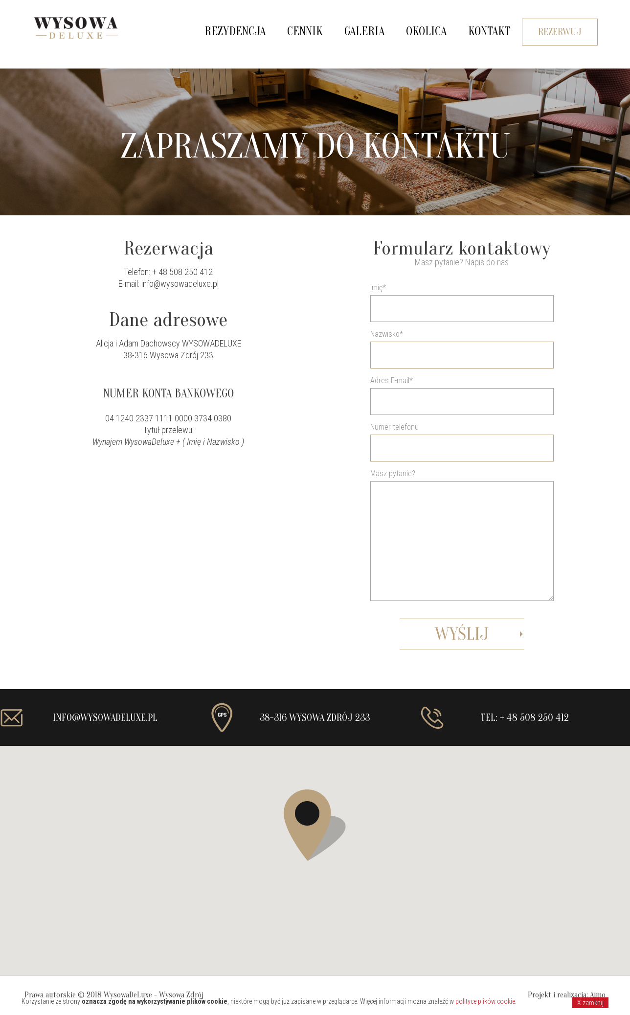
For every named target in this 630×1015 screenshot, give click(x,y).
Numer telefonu (394, 427)
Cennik (305, 31)
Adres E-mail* (462, 513)
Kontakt (489, 31)
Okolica (426, 31)
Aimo (598, 995)
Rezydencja (235, 31)
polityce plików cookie (485, 1001)
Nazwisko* (386, 334)
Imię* (378, 287)
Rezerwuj (560, 32)
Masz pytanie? (462, 559)
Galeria (364, 31)
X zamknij (590, 1003)
